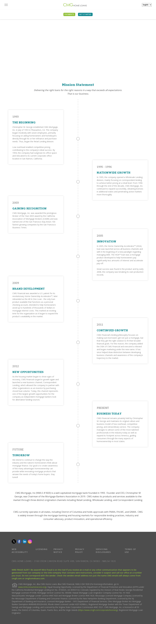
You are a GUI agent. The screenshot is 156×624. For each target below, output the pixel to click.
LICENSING (42, 549)
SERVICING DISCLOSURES (103, 550)
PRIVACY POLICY (79, 550)
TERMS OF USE (130, 550)
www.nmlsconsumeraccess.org (32, 587)
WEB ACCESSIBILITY (20, 550)
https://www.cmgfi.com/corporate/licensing (98, 610)
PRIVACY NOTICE (58, 550)
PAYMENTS (69, 14)
